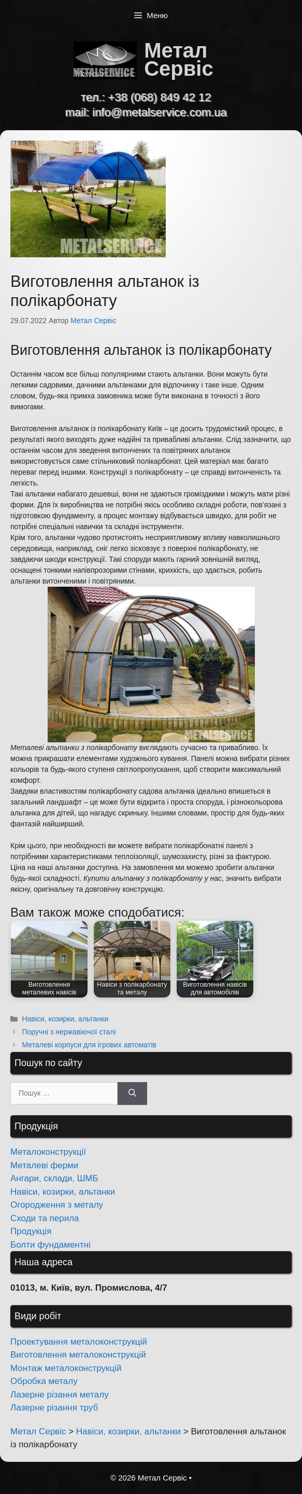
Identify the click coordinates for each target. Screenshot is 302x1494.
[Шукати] (132, 1093)
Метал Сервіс (178, 59)
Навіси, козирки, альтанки (65, 1019)
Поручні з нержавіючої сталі (69, 1032)
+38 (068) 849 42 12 (159, 97)
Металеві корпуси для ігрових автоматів (89, 1045)
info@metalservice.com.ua (159, 112)
